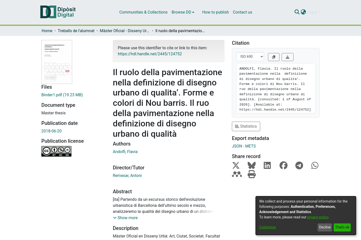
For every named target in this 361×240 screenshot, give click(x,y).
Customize (267, 227)
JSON (237, 146)
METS (250, 146)
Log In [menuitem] (312, 12)
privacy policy (317, 217)
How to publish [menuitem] (215, 12)
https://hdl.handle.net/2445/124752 (150, 54)
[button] (125, 218)
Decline (325, 227)
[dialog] (306, 215)
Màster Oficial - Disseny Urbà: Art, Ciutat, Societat (125, 30)
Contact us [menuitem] (242, 12)
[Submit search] (297, 12)
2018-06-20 (51, 131)
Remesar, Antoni (127, 175)
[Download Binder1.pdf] (73, 95)
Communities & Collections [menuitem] (143, 12)
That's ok (342, 227)
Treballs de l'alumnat (76, 30)
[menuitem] (183, 12)
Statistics (246, 126)
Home (47, 30)
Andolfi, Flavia (125, 151)
